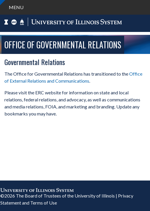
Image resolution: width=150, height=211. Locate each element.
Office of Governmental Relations (62, 45)
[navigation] (75, 7)
